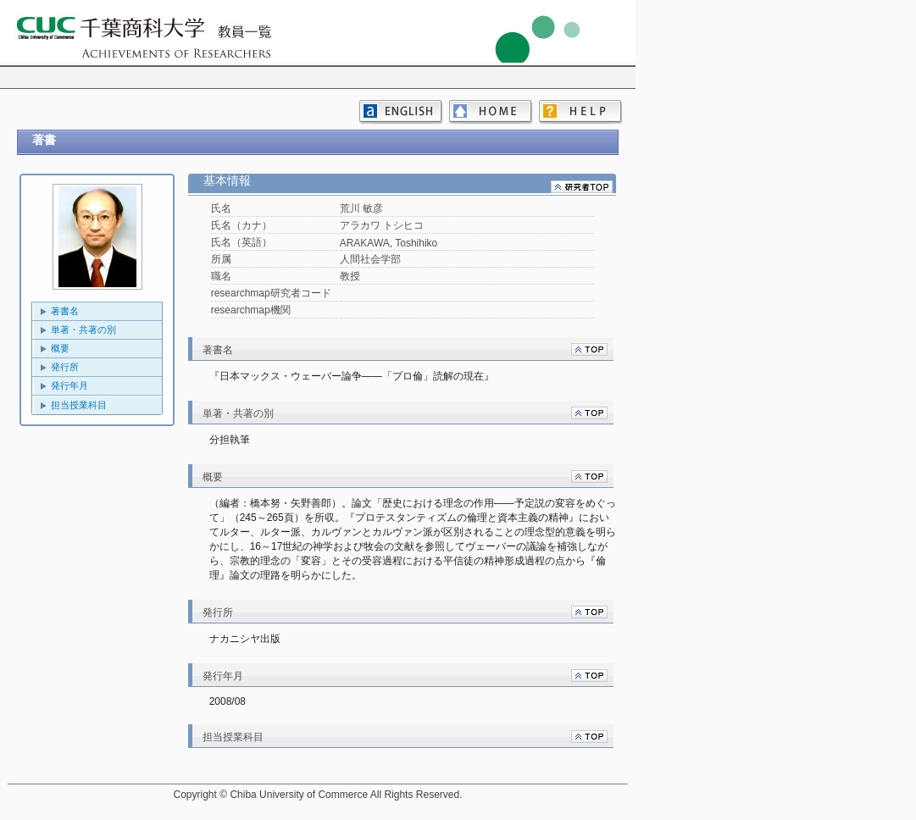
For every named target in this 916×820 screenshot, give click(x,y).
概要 (60, 348)
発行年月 (69, 385)
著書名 (65, 311)
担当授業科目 (79, 405)
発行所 (65, 367)
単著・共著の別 (83, 329)
